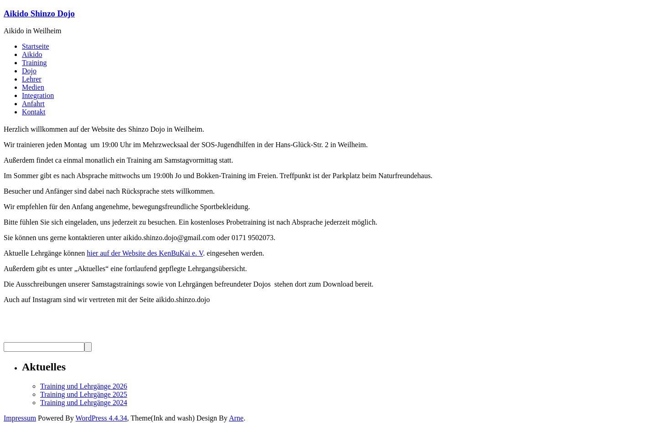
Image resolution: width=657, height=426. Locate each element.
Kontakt (34, 112)
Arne (236, 418)
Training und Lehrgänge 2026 (83, 386)
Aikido (32, 54)
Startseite (35, 46)
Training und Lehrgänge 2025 (83, 394)
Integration (38, 95)
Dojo (29, 71)
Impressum (20, 418)
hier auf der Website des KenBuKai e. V (145, 253)
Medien (33, 87)
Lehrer (32, 79)
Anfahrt (33, 104)
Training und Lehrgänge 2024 (83, 402)
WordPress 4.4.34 (101, 418)
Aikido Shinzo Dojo (39, 13)
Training (34, 63)
